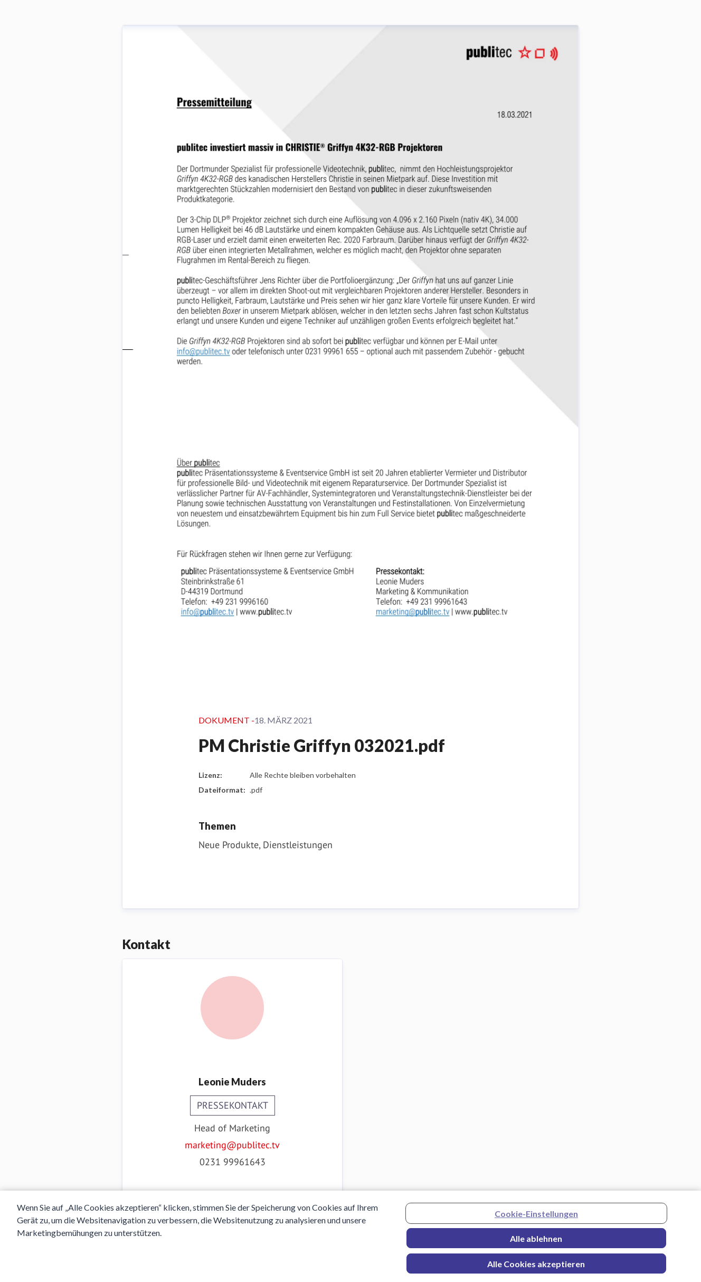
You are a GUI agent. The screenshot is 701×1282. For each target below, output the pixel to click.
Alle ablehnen (536, 1243)
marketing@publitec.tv (232, 1145)
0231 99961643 (233, 1162)
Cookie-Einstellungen (536, 1218)
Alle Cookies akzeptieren (536, 1268)
